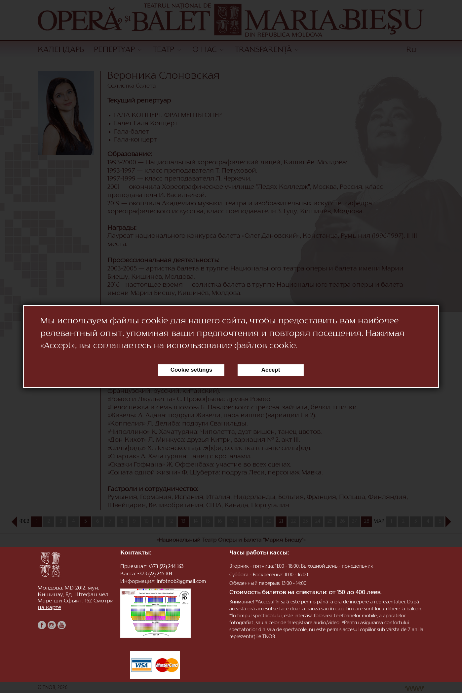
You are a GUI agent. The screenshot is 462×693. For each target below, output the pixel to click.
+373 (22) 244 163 (166, 567)
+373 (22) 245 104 (155, 574)
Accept (270, 370)
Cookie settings (191, 370)
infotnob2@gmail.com (181, 582)
